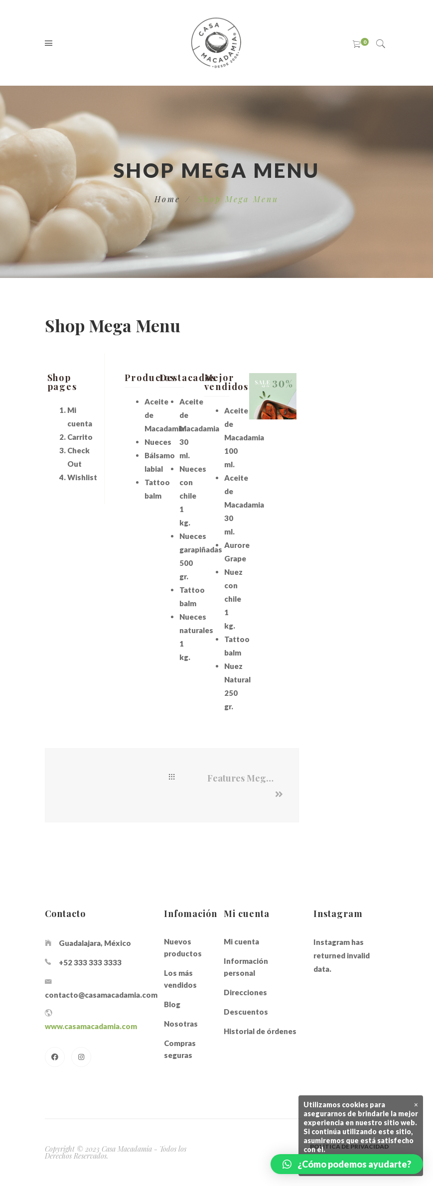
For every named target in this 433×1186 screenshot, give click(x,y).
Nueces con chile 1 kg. (192, 495)
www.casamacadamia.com (91, 1026)
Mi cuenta (241, 941)
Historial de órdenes (260, 1031)
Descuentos (246, 1011)
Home (167, 199)
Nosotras (181, 1023)
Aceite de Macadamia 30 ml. (244, 504)
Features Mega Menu (245, 778)
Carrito (80, 436)
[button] (347, 1164)
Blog (172, 1004)
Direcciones (245, 992)
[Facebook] (55, 1057)
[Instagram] (81, 1057)
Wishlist (82, 477)
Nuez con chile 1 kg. (233, 598)
